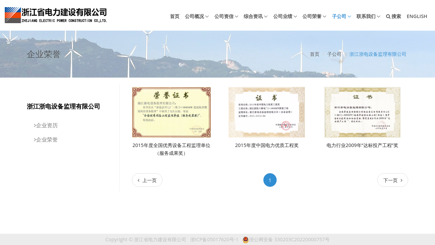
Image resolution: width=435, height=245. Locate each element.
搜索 (393, 16)
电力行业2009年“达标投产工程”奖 (362, 145)
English (417, 16)
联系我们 (366, 16)
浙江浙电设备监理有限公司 (377, 54)
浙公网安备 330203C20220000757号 (286, 239)
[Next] (392, 179)
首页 (174, 16)
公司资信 (223, 16)
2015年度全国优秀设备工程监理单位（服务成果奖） (171, 149)
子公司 (339, 16)
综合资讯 (253, 16)
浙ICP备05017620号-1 (214, 239)
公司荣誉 (311, 16)
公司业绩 (282, 16)
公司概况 (194, 16)
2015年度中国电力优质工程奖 (267, 145)
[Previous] (147, 179)
